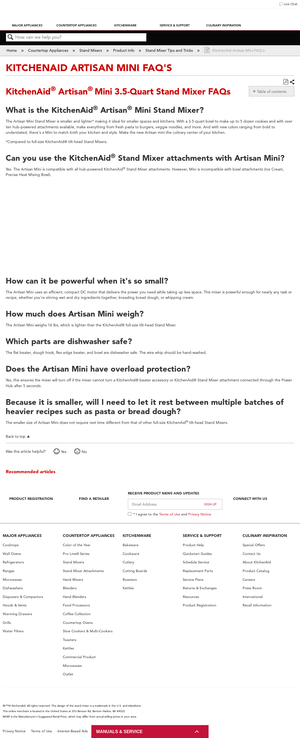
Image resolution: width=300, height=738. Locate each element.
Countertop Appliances (76, 25)
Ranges (8, 571)
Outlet (68, 674)
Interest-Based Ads (72, 731)
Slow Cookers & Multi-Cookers (88, 631)
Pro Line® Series (76, 554)
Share (291, 82)
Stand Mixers (91, 50)
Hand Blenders (74, 597)
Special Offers (254, 545)
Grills (7, 623)
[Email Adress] (175, 504)
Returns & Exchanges (200, 588)
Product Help (193, 545)
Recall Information (257, 605)
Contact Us (252, 554)
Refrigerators (13, 562)
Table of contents (271, 91)
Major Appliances (27, 25)
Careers (249, 580)
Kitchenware (125, 25)
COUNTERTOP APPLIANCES (89, 535)
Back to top (16, 436)
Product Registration (31, 498)
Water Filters (13, 631)
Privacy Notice (199, 514)
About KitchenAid (257, 562)
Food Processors (76, 605)
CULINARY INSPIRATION (265, 535)
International (253, 597)
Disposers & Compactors (23, 597)
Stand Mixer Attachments (83, 571)
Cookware (131, 554)
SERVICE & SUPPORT (202, 535)
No (84, 451)
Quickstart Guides (197, 554)
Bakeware (130, 545)
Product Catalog (256, 571)
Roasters (130, 580)
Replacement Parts (198, 571)
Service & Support (175, 25)
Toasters (69, 640)
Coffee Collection (77, 614)
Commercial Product (79, 657)
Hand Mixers (73, 580)
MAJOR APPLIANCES (22, 535)
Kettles (68, 648)
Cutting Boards (135, 571)
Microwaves (12, 580)
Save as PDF (285, 82)
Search (11, 37)
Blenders (70, 588)
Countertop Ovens (78, 623)
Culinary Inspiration (223, 25)
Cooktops (11, 545)
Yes (63, 451)
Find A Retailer (94, 498)
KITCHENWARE (137, 535)
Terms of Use (169, 514)
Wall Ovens (12, 554)
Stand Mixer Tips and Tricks (170, 50)
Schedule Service (196, 562)
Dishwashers (13, 588)
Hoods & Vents (15, 605)
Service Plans (193, 580)
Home (12, 50)
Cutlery (128, 562)
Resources (191, 597)
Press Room (252, 588)
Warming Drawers (17, 614)
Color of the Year (77, 545)
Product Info (124, 50)
